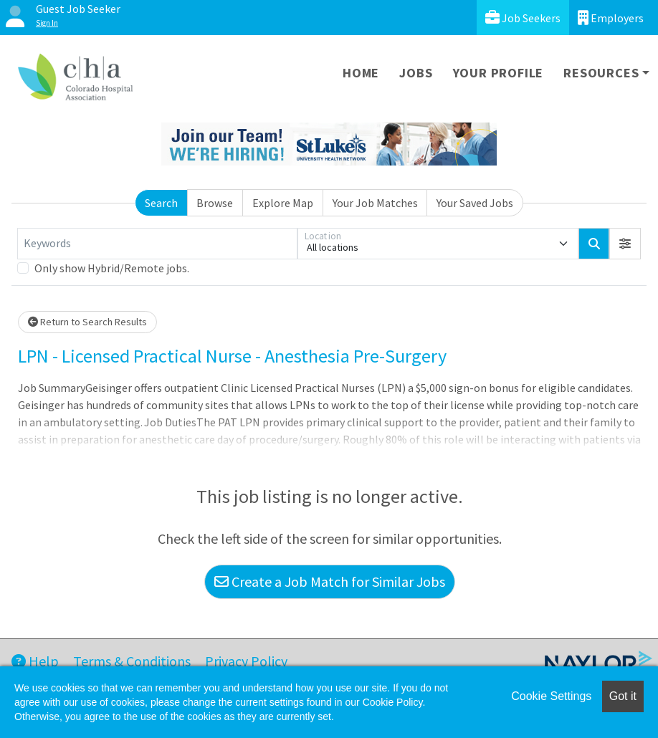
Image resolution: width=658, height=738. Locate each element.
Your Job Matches (375, 203)
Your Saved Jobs (475, 203)
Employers (611, 18)
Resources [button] (601, 72)
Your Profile (498, 72)
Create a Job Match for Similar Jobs (329, 581)
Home (361, 72)
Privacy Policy (246, 661)
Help (35, 661)
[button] (625, 243)
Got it (622, 696)
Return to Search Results (87, 321)
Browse (214, 203)
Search (161, 203)
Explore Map (282, 203)
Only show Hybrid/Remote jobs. (111, 268)
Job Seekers (523, 18)
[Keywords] (157, 243)
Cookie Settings (551, 696)
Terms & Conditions (132, 661)
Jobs (415, 72)
